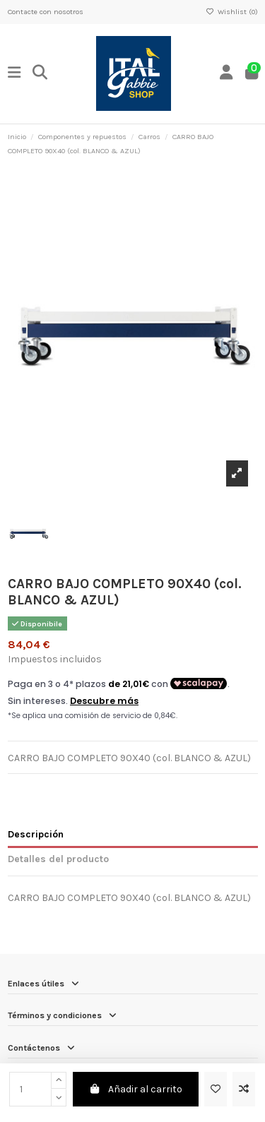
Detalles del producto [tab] (58, 859)
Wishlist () (231, 11)
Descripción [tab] (36, 834)
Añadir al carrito (136, 1089)
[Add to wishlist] (215, 1089)
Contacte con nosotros (45, 11)
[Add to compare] (243, 1089)
